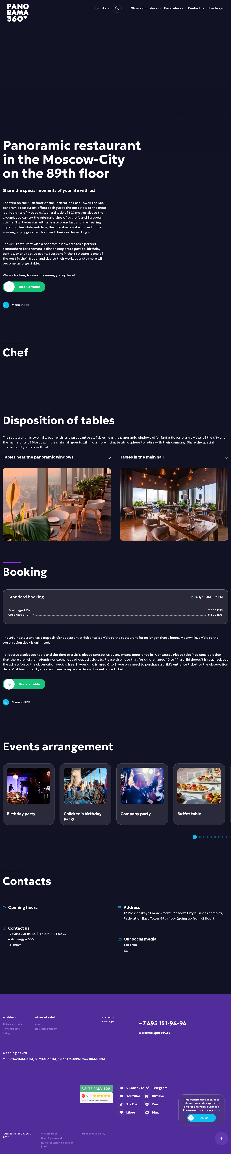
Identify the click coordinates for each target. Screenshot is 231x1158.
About (39, 1034)
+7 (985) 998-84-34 (23, 938)
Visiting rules (49, 1137)
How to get (110, 1028)
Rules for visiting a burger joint (57, 1148)
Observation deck (44, 1024)
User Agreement (51, 1141)
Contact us (110, 1022)
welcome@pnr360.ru (24, 943)
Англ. (102, 8)
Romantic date (13, 1036)
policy (217, 1111)
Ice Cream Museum (42, 1042)
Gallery (7, 1042)
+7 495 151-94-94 (176, 1026)
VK (126, 954)
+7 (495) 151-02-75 (56, 938)
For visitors (11, 1022)
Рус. (95, 8)
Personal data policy (92, 1137)
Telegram (15, 949)
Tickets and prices (15, 1030)
